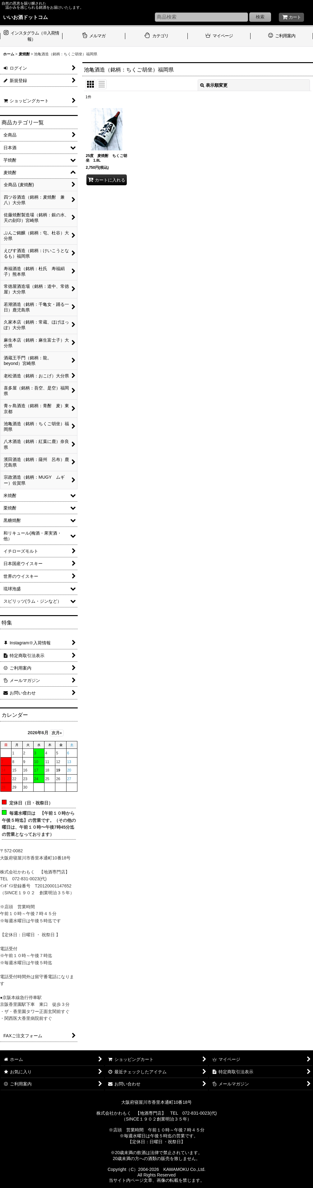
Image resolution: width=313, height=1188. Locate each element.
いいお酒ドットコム (25, 17)
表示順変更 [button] (214, 85)
